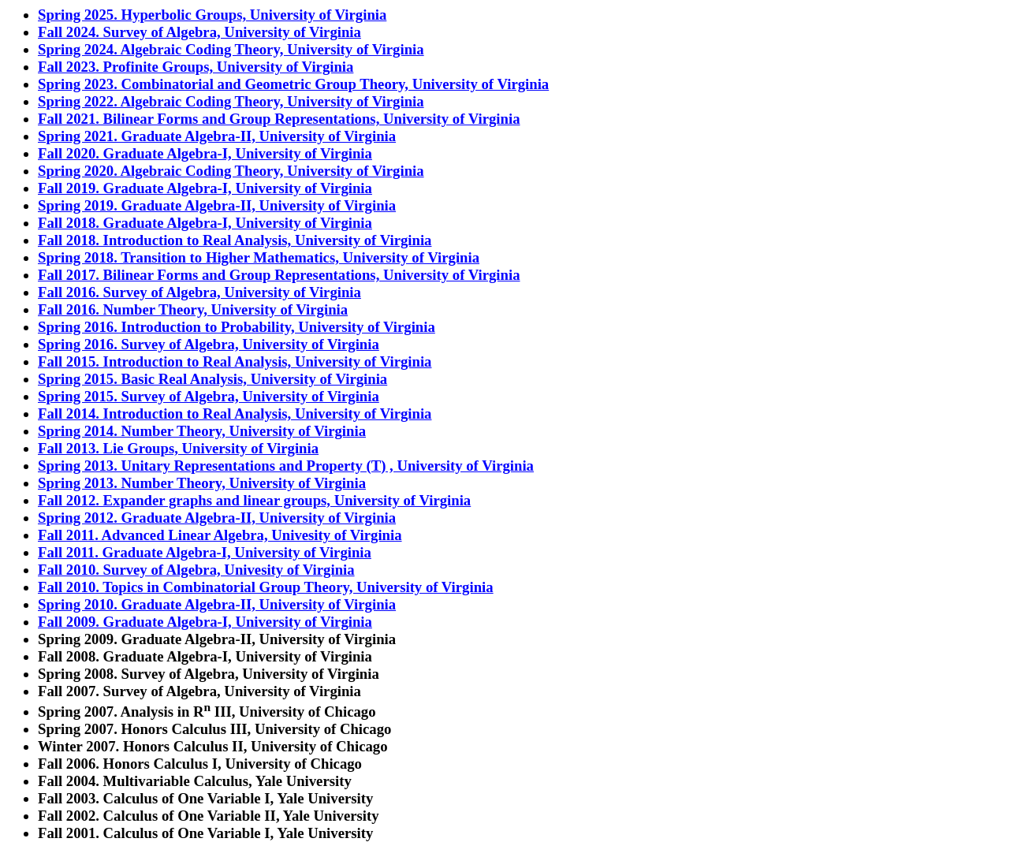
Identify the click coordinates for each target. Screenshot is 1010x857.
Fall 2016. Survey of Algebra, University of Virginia (199, 292)
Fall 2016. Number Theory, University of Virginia (193, 309)
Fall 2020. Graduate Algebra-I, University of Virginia (205, 153)
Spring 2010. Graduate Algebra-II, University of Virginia (217, 604)
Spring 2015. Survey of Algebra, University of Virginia (208, 396)
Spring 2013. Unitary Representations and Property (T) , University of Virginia (286, 465)
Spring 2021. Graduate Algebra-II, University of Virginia (217, 136)
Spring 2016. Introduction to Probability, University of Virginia (236, 327)
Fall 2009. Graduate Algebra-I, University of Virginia (205, 621)
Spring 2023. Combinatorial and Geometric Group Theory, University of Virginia (293, 84)
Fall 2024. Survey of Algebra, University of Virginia (199, 32)
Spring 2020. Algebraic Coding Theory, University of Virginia (231, 170)
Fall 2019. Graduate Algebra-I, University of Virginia (205, 188)
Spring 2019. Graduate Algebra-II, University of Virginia (217, 205)
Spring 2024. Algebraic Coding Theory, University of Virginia (231, 49)
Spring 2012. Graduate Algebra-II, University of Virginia (217, 517)
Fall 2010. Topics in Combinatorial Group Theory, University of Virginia (266, 587)
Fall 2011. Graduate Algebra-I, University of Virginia (204, 552)
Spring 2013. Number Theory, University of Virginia (202, 483)
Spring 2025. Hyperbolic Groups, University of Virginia (212, 14)
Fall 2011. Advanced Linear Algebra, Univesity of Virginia (220, 535)
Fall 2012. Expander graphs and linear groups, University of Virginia (254, 500)
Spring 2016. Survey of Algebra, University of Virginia (208, 344)
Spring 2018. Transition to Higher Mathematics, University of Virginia (258, 257)
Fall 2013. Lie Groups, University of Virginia (178, 448)
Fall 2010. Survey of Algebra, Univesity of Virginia (196, 569)
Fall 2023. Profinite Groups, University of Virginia (195, 66)
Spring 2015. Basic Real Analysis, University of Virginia (212, 379)
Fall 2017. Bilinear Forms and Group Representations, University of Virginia (279, 274)
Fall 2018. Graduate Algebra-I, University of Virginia (205, 222)
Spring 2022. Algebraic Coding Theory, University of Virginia (231, 101)
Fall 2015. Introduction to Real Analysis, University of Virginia (234, 361)
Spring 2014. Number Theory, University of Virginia (202, 431)
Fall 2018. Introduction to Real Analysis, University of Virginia (234, 240)
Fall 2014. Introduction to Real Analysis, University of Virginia (234, 413)
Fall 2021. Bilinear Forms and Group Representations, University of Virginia (279, 118)
